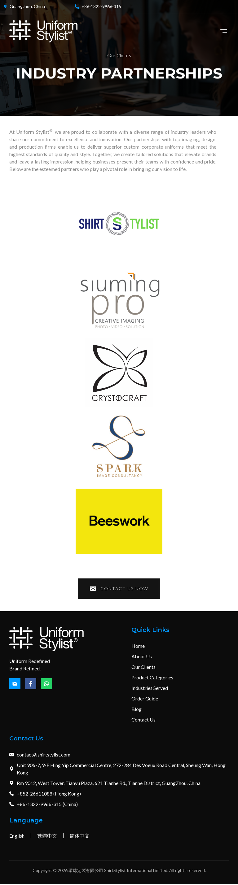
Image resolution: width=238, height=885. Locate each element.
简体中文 (80, 836)
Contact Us (27, 739)
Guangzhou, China (27, 6)
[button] (223, 31)
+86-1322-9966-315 (101, 6)
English (16, 836)
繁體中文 (47, 836)
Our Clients (119, 55)
